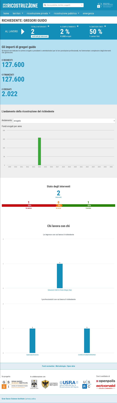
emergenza (88, 13)
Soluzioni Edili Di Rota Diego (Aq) (60, 290)
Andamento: (7, 120)
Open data (71, 366)
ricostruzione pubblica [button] (65, 13)
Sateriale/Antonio (32, 355)
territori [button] (17, 13)
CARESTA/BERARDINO (87, 355)
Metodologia (61, 366)
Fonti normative (48, 366)
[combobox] (61, 5)
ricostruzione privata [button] (37, 13)
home (6, 13)
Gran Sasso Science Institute (13, 399)
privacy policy (31, 399)
